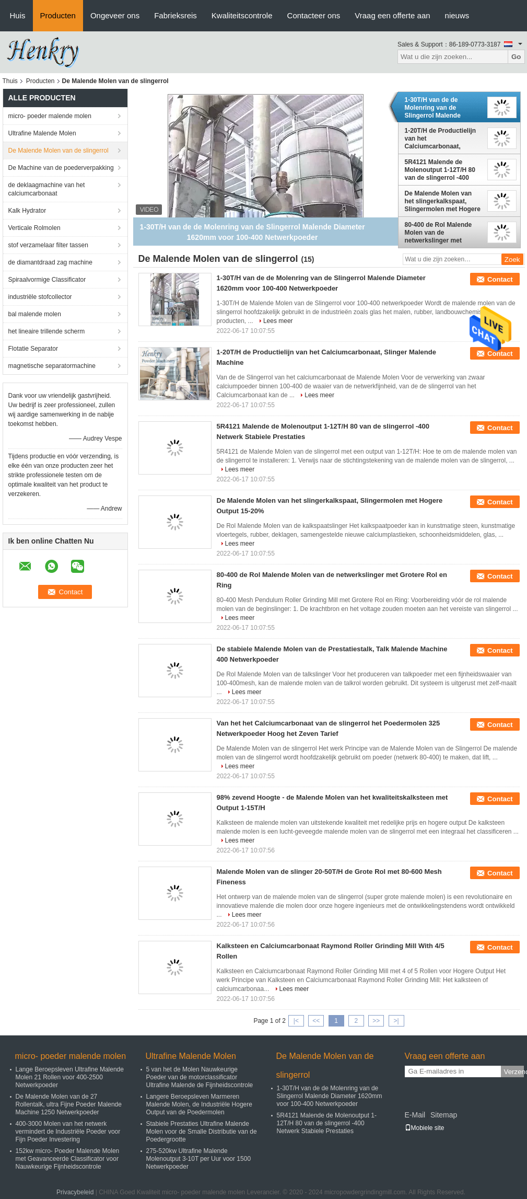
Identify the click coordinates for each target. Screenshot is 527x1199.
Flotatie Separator (33, 348)
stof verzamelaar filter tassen (48, 245)
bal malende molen (34, 314)
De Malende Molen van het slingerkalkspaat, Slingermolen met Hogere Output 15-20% (443, 201)
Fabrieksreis (175, 15)
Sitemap (443, 1115)
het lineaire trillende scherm (46, 331)
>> (376, 1020)
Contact (499, 279)
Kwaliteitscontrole (242, 15)
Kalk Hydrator (27, 210)
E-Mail (415, 1115)
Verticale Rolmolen (34, 228)
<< (316, 1020)
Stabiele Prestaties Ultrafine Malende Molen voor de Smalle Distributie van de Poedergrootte (201, 1131)
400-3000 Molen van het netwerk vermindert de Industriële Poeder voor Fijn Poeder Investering (68, 1131)
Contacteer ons (314, 15)
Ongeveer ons (114, 15)
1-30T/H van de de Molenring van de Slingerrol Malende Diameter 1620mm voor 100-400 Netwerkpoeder (440, 107)
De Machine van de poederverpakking (61, 167)
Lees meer (278, 321)
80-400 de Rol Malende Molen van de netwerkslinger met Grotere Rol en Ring (438, 232)
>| (396, 1020)
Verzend (514, 1072)
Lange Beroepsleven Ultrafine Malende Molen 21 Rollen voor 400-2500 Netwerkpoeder (70, 1077)
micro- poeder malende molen (49, 116)
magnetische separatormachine (52, 366)
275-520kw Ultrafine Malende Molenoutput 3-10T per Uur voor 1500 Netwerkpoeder (198, 1158)
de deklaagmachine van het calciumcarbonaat (46, 189)
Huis (18, 15)
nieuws (457, 15)
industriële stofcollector (40, 297)
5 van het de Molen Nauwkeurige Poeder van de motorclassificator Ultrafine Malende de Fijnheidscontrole (199, 1077)
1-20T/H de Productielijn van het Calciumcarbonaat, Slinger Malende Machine (442, 138)
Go (516, 57)
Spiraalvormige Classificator (47, 279)
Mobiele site (424, 1128)
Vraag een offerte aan (392, 15)
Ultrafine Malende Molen (42, 133)
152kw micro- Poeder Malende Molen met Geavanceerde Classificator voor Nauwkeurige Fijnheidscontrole (68, 1158)
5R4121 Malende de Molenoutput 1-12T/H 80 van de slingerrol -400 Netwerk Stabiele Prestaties (440, 169)
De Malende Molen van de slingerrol (58, 150)
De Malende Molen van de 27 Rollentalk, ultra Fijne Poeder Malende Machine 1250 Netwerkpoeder (69, 1104)
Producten (58, 15)
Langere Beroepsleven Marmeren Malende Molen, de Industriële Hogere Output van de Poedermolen (199, 1104)
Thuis (10, 81)
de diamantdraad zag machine (50, 262)
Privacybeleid (74, 1192)
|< (296, 1020)
